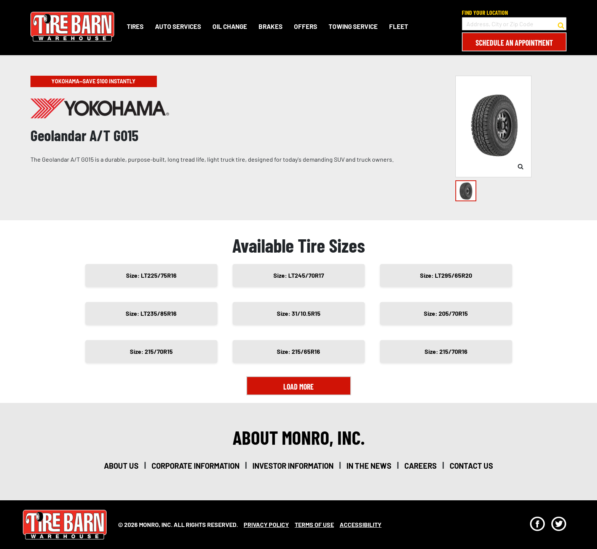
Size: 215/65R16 (298, 351)
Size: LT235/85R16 (151, 313)
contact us (471, 465)
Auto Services (178, 26)
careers (420, 465)
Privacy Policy (266, 524)
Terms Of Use (314, 524)
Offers (305, 26)
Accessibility (361, 524)
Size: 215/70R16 (446, 351)
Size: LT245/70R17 (298, 275)
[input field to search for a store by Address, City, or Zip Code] (514, 23)
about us (121, 465)
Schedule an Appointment (514, 42)
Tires (135, 26)
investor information (293, 465)
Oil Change (229, 26)
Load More (298, 386)
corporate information (195, 465)
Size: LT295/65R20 (446, 275)
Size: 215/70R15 (151, 351)
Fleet (398, 26)
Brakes (271, 26)
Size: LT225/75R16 (151, 275)
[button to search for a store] (561, 24)
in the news (368, 465)
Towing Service (353, 26)
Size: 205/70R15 (446, 313)
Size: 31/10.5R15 (299, 313)
